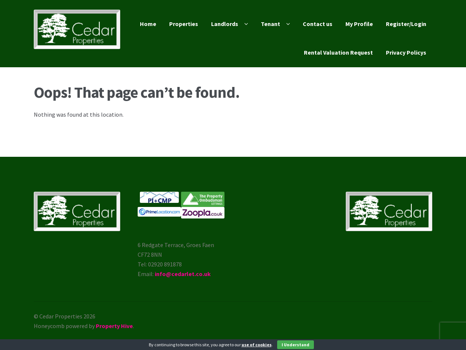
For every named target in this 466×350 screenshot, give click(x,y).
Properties (183, 23)
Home (148, 23)
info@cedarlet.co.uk (183, 274)
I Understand (295, 344)
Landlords (224, 23)
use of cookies (257, 344)
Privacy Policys (406, 52)
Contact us (317, 23)
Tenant (270, 23)
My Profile (359, 23)
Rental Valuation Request (338, 52)
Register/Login (406, 23)
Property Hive (114, 326)
